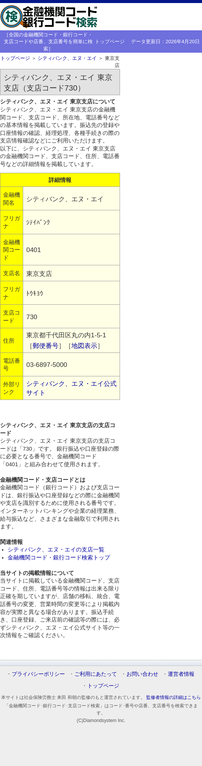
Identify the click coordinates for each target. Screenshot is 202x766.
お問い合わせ (142, 674)
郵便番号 (45, 345)
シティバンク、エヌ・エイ (67, 58)
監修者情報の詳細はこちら (173, 697)
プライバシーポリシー (38, 674)
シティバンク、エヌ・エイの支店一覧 (56, 550)
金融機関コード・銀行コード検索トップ (59, 558)
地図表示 (84, 345)
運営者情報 (181, 674)
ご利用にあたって (95, 674)
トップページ (110, 41)
